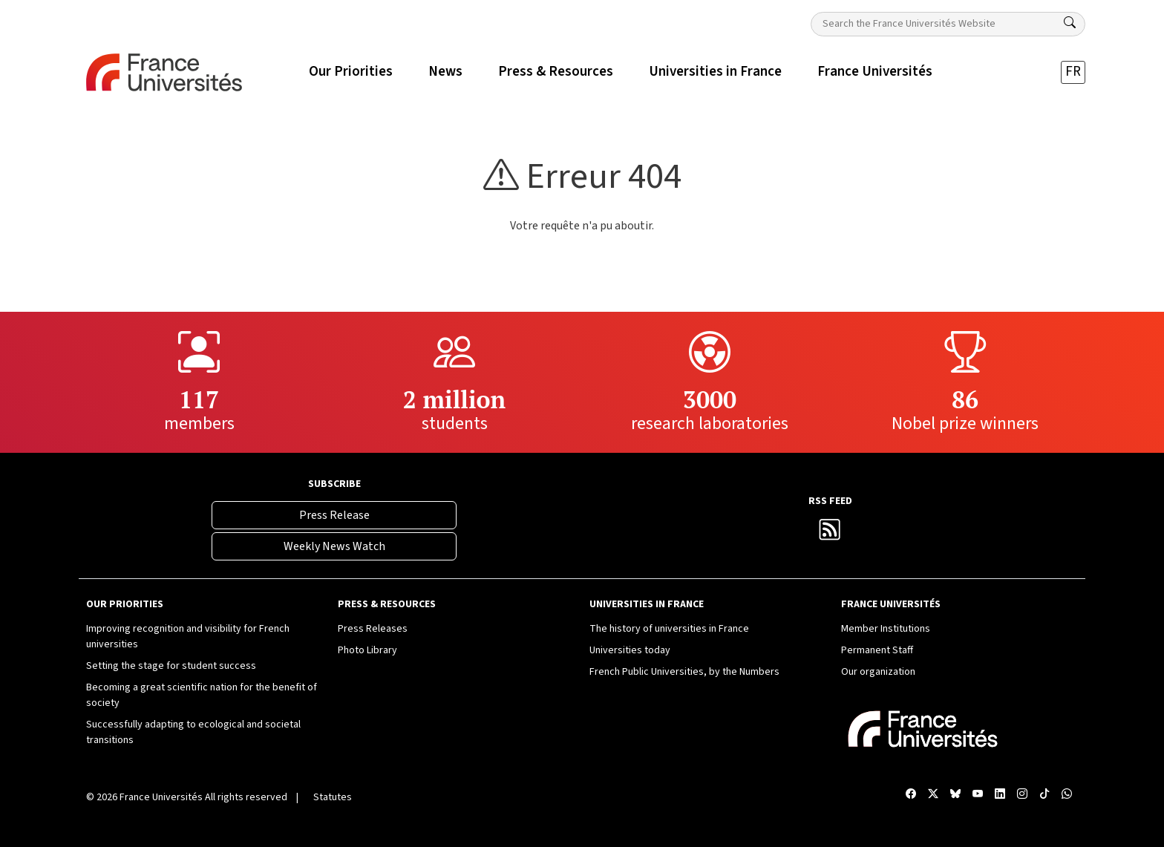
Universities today (629, 650)
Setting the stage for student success (171, 665)
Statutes (332, 797)
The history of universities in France (669, 628)
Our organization (878, 671)
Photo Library (367, 650)
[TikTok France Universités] (1044, 794)
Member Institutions (885, 628)
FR (1073, 72)
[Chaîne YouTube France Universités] (978, 794)
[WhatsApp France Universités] (1067, 794)
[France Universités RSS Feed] (830, 533)
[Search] (1069, 23)
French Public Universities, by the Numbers (684, 671)
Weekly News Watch (334, 546)
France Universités (161, 797)
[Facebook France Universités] (911, 794)
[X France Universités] (933, 794)
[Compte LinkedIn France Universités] (1000, 794)
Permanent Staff (877, 650)
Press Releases (373, 628)
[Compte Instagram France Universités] (1022, 794)
